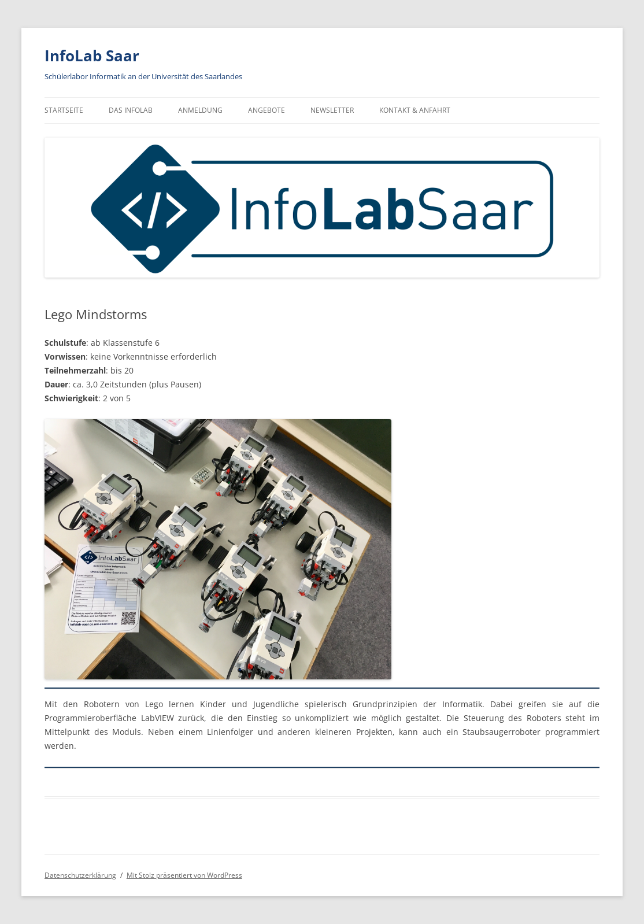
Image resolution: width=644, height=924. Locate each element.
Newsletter (332, 110)
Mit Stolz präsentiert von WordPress (184, 875)
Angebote (266, 110)
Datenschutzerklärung (80, 875)
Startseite (64, 110)
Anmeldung (200, 110)
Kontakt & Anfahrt (414, 110)
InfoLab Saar (92, 55)
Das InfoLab (131, 110)
